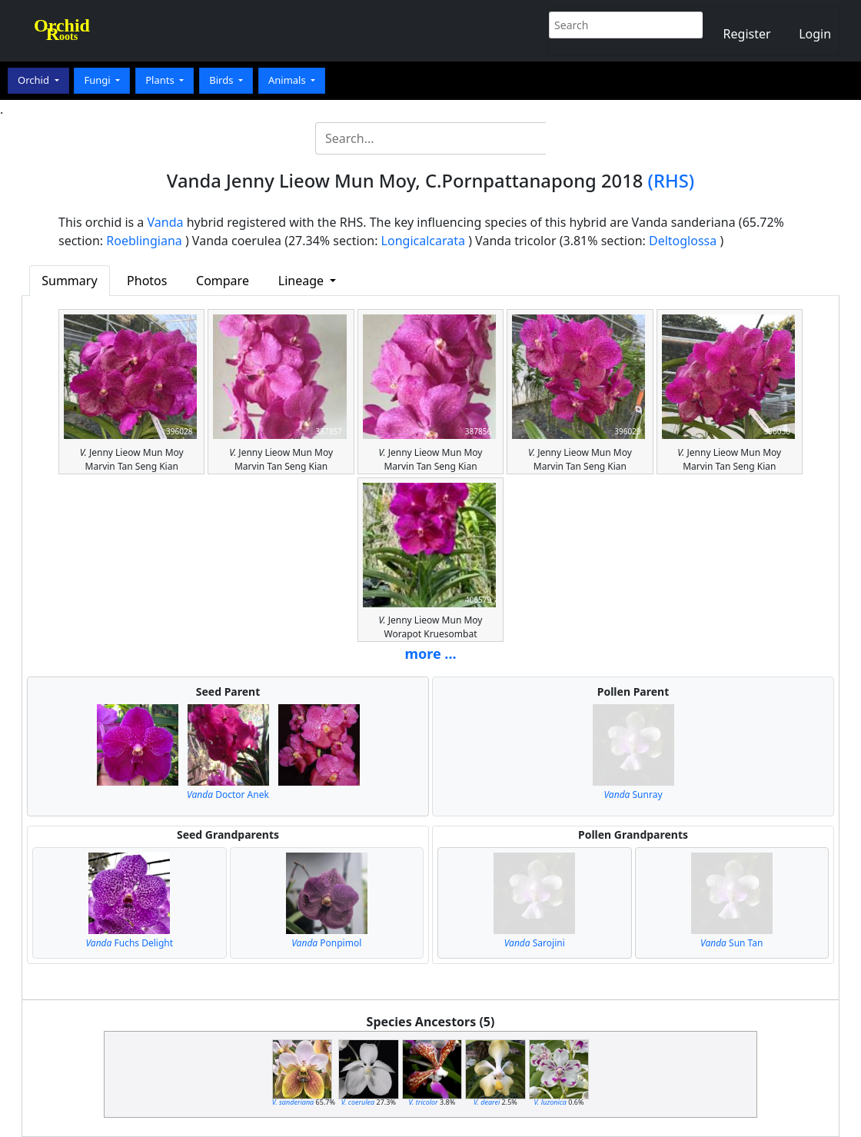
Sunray (632, 794)
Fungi (98, 80)
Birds (222, 80)
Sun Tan (731, 942)
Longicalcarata (423, 240)
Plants (161, 80)
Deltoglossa (682, 240)
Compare (222, 280)
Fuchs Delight (129, 942)
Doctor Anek (228, 794)
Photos (147, 280)
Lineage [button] (302, 280)
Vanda (166, 222)
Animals (288, 80)
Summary (69, 280)
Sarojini (534, 942)
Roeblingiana (143, 240)
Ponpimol (326, 942)
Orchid (35, 80)
